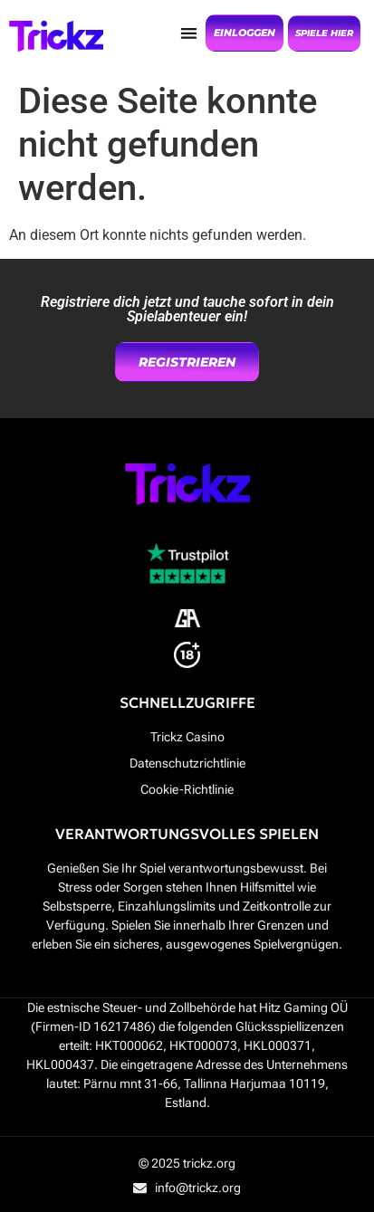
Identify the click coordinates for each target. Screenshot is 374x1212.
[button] (189, 33)
